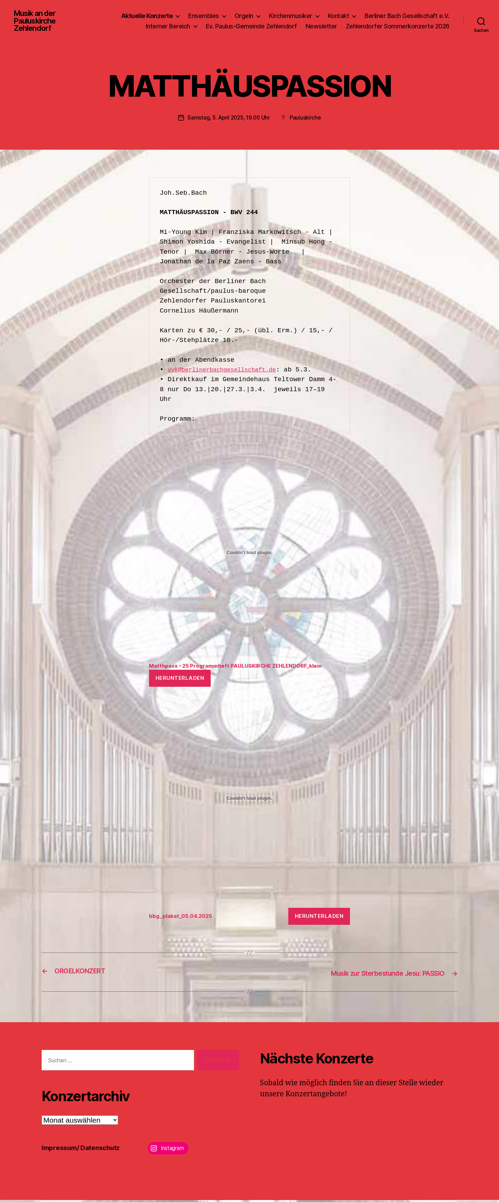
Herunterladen (180, 681)
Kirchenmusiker (290, 16)
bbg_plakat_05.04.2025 (184, 919)
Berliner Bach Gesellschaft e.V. (407, 16)
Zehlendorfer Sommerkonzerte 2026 (397, 27)
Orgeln (244, 16)
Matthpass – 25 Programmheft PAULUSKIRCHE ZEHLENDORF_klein (245, 668)
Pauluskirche (307, 119)
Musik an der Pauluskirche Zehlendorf (38, 22)
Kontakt (338, 16)
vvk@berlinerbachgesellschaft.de (228, 371)
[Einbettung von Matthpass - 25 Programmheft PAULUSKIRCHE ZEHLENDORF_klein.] (249, 554)
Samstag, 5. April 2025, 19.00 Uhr (228, 119)
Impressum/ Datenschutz (85, 1149)
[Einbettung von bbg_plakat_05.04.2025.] (249, 801)
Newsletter (321, 27)
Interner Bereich (168, 27)
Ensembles (203, 16)
